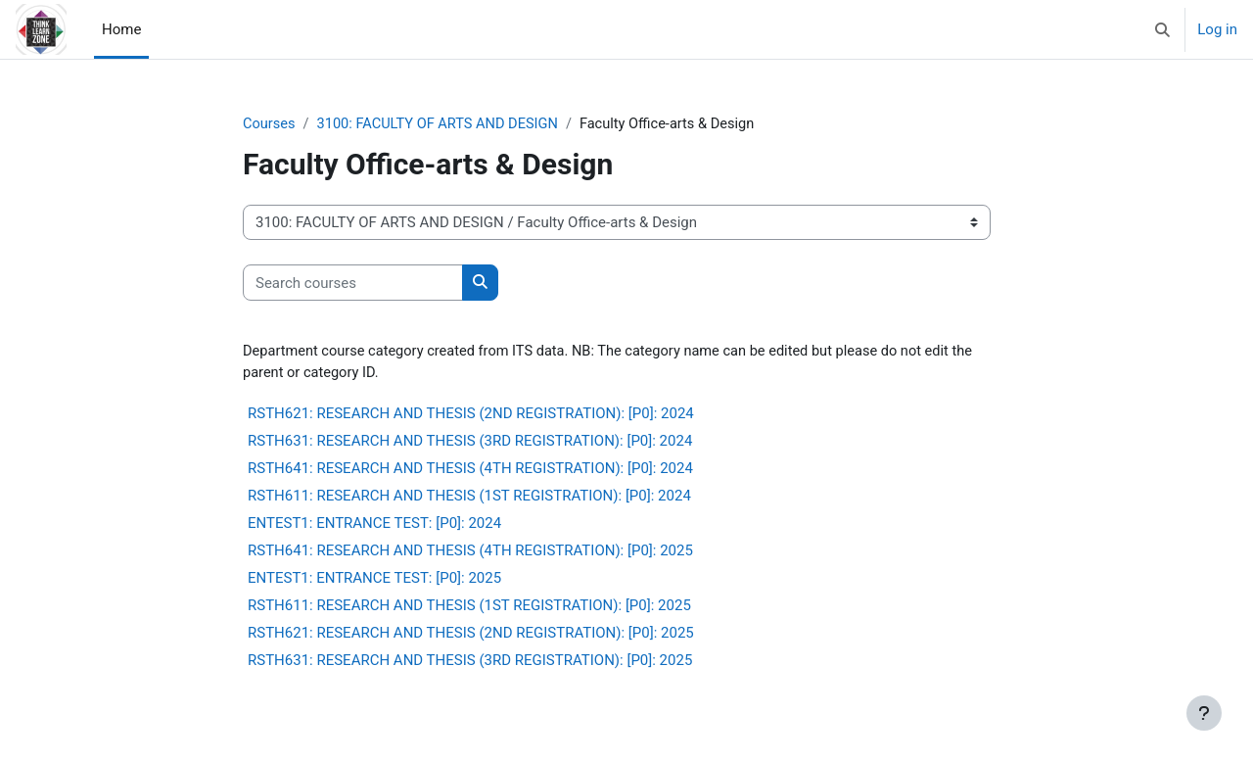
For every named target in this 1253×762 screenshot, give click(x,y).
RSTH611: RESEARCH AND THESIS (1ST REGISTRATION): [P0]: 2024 (469, 497)
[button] (1163, 29)
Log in (1217, 29)
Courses (270, 124)
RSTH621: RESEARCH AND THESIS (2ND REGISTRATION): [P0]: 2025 (471, 634)
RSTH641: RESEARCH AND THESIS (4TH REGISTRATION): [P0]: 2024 (470, 470)
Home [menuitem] (121, 29)
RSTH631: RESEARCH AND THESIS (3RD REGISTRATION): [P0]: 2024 (470, 443)
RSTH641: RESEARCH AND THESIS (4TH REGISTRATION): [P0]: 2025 (470, 552)
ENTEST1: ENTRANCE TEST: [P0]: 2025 (374, 580)
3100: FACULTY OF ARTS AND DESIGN (442, 124)
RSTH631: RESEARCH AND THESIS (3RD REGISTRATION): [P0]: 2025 (470, 662)
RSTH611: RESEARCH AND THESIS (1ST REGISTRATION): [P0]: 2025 (469, 607)
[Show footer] (1204, 713)
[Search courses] (353, 283)
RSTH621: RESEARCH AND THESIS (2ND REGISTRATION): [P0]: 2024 (471, 415)
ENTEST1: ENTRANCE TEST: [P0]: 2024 (374, 525)
